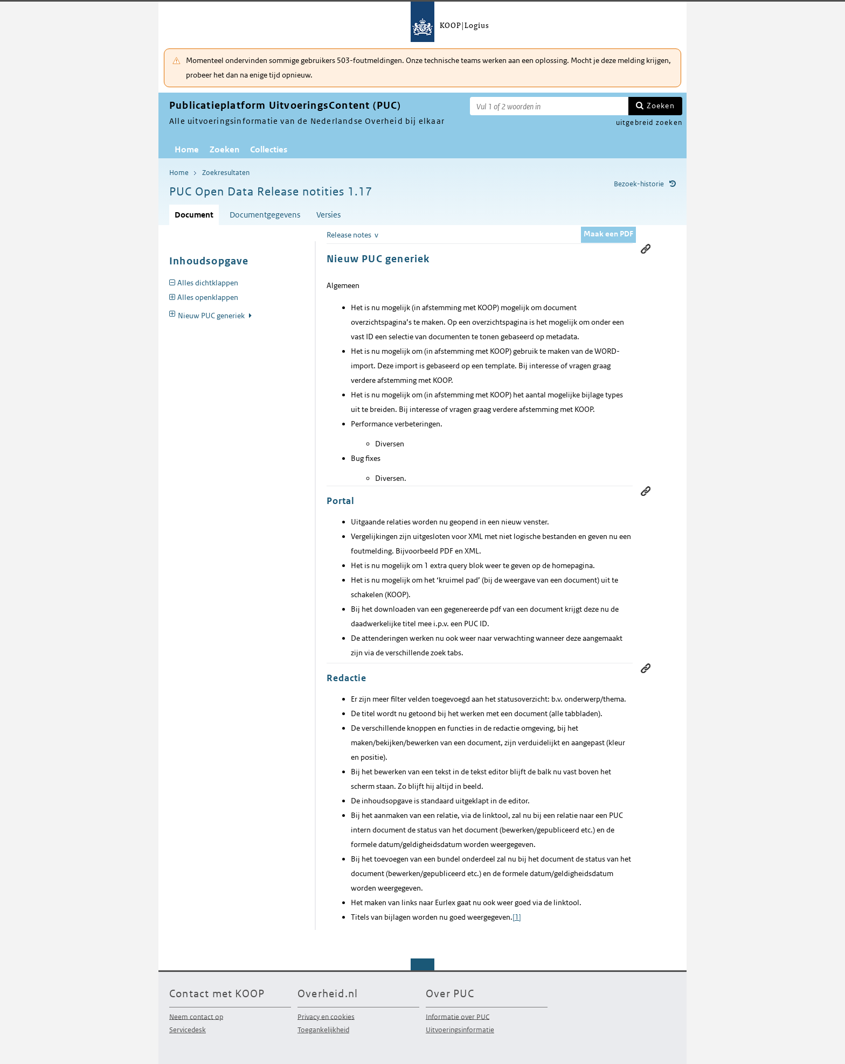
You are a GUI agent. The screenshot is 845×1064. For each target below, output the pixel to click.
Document (194, 214)
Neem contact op (196, 1016)
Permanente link (645, 491)
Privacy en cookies (326, 1016)
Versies (328, 214)
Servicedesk (187, 1029)
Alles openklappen (207, 297)
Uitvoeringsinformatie (460, 1029)
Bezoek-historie (639, 183)
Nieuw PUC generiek (212, 315)
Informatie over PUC (457, 1016)
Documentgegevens (265, 214)
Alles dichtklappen (207, 283)
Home (187, 149)
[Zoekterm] (549, 106)
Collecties (268, 149)
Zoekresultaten (226, 172)
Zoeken (661, 105)
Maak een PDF (608, 234)
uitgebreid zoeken (649, 122)
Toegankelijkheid (323, 1029)
